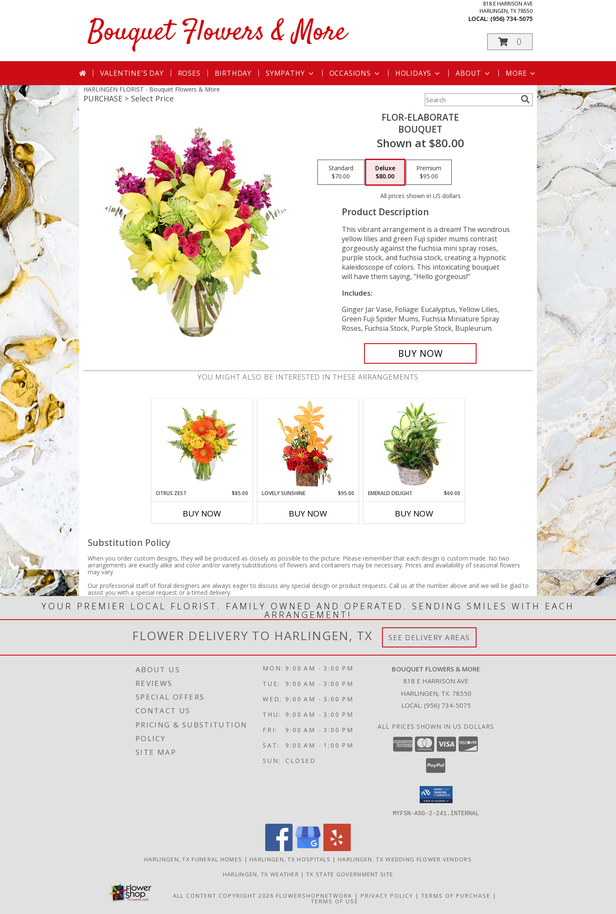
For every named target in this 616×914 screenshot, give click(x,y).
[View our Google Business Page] (308, 848)
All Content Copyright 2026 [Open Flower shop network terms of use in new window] (223, 895)
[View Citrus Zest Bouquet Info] (202, 444)
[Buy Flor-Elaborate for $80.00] (420, 353)
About (474, 73)
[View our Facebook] (279, 848)
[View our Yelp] (337, 848)
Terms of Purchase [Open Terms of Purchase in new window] (456, 895)
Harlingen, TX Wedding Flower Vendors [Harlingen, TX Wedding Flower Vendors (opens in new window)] (405, 859)
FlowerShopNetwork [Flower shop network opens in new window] (314, 895)
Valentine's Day (132, 73)
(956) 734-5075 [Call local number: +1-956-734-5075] (511, 19)
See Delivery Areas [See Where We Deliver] (429, 637)
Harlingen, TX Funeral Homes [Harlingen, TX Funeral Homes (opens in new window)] (193, 859)
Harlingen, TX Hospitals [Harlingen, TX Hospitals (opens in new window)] (290, 859)
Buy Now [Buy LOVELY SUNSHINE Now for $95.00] (308, 513)
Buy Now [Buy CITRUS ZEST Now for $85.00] (202, 513)
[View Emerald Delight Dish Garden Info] (414, 444)
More (521, 73)
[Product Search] (471, 100)
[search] (525, 99)
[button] (510, 41)
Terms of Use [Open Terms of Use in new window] (334, 901)
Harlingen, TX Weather (261, 874)
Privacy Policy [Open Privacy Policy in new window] (387, 895)
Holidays (418, 73)
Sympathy (290, 73)
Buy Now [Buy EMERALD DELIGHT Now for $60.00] (414, 513)
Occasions (355, 73)
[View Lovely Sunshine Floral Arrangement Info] (308, 444)
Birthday (233, 73)
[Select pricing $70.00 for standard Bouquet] (341, 172)
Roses (189, 73)
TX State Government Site (349, 874)
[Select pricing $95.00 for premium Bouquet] (428, 172)
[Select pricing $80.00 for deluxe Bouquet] (385, 172)
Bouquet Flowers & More (217, 33)
